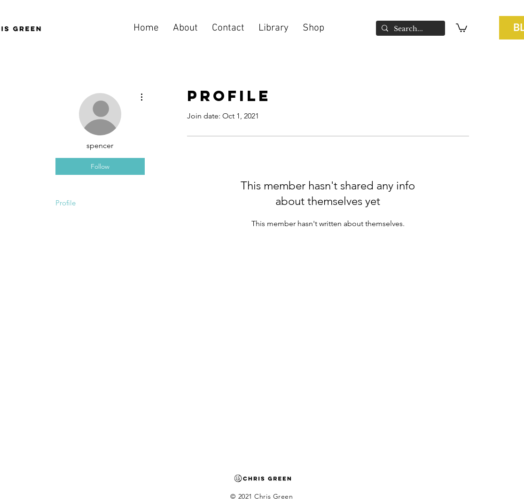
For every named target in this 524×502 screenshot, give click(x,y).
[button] (273, 28)
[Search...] (409, 29)
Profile (65, 202)
